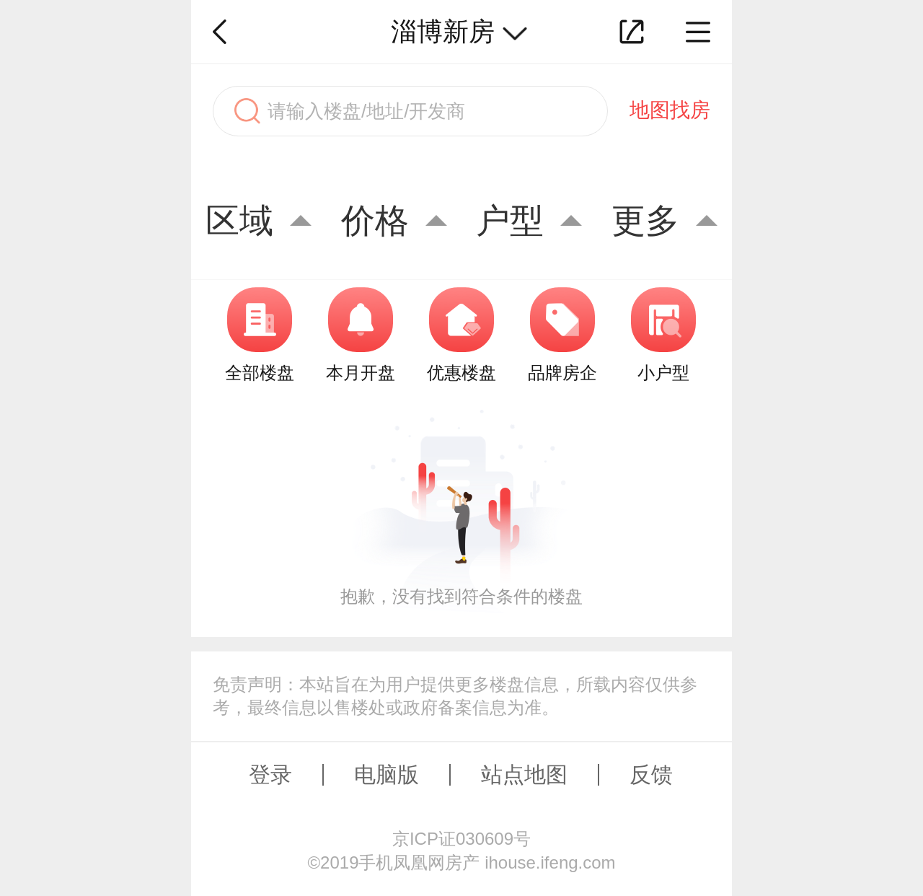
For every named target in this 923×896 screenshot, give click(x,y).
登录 (270, 774)
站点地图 (524, 774)
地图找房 (670, 110)
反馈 (651, 774)
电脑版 (386, 774)
